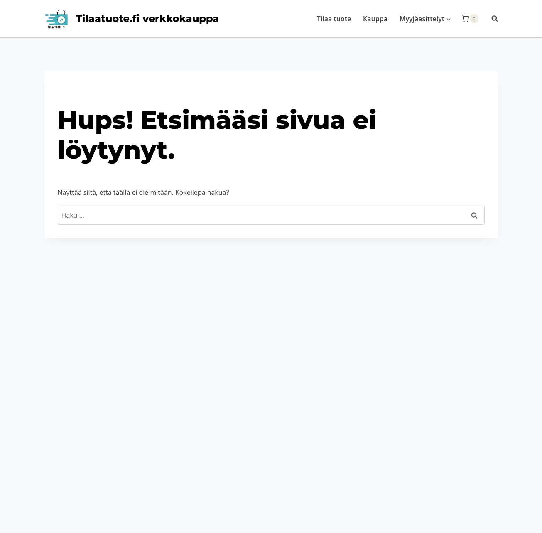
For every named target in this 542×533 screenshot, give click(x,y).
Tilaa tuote (334, 18)
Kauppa (375, 18)
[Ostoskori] (469, 18)
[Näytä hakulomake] (490, 18)
